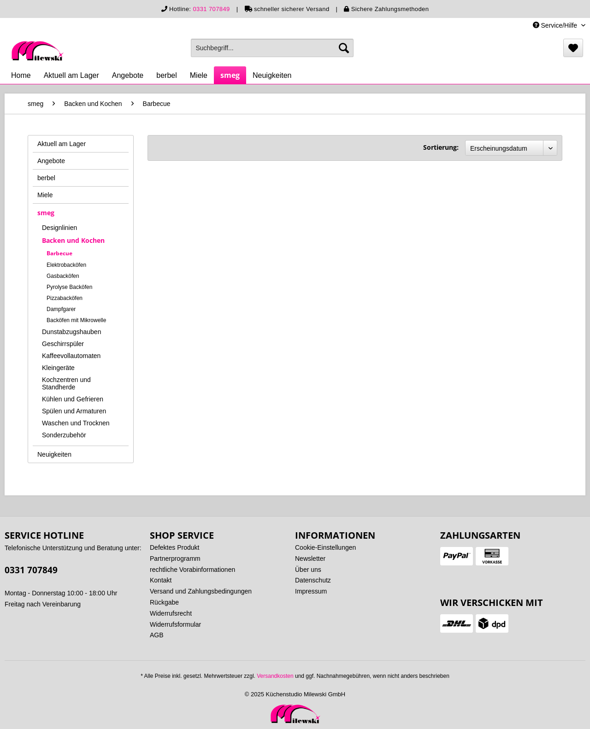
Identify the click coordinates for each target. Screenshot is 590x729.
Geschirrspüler (63, 343)
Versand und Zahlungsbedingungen (201, 591)
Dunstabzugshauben (71, 331)
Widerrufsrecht (171, 613)
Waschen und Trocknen (76, 423)
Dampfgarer (61, 309)
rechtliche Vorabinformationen (192, 569)
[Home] (21, 75)
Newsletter (310, 558)
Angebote (51, 161)
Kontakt (160, 580)
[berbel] (166, 75)
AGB (157, 635)
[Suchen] (344, 48)
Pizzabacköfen (65, 298)
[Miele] (198, 75)
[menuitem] (272, 48)
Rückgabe (164, 602)
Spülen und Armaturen (74, 411)
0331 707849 (211, 9)
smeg (45, 212)
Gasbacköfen (63, 276)
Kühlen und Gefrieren (72, 399)
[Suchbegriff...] (272, 48)
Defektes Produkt (174, 547)
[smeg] (230, 75)
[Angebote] (128, 75)
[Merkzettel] (573, 48)
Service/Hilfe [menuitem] (556, 25)
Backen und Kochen (73, 240)
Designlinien (59, 227)
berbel (46, 178)
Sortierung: (441, 147)
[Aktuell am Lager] (71, 75)
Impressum (311, 591)
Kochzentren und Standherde (66, 383)
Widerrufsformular (175, 624)
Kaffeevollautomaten (71, 355)
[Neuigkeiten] (272, 75)
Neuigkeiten (54, 454)
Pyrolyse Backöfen (69, 287)
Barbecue (59, 253)
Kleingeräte (58, 367)
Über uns (308, 569)
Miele (45, 195)
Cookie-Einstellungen (325, 547)
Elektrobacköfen (66, 265)
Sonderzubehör (64, 435)
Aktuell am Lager (61, 143)
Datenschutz (313, 580)
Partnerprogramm (175, 558)
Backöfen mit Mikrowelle (76, 320)
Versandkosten (275, 676)
